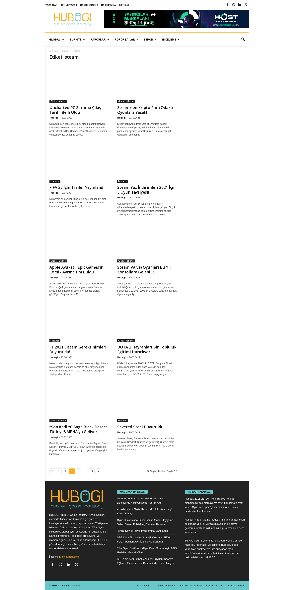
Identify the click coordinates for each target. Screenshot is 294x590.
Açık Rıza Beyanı (236, 585)
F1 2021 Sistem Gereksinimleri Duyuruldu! (77, 349)
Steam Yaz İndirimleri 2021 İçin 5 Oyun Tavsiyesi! (146, 190)
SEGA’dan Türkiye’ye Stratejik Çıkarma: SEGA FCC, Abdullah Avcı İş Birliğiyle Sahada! (144, 539)
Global (56, 40)
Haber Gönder (89, 4)
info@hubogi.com (69, 556)
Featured (54, 181)
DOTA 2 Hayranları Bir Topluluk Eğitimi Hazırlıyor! (146, 349)
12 (91, 471)
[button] (243, 39)
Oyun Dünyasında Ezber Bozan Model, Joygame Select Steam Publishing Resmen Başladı (145, 522)
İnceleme (171, 40)
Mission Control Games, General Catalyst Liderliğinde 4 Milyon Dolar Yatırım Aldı (141, 500)
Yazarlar (51, 4)
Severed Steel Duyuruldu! (141, 427)
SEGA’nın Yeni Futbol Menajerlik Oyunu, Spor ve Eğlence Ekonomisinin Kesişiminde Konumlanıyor (145, 561)
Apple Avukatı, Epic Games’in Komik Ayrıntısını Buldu (76, 270)
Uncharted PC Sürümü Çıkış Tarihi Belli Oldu (75, 110)
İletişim (124, 4)
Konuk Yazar (68, 4)
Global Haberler (58, 101)
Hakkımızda (108, 4)
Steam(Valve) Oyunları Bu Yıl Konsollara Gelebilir (144, 270)
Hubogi (53, 117)
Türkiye (77, 40)
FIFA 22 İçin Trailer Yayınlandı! (77, 187)
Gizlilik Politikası (214, 585)
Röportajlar (126, 40)
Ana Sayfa (53, 50)
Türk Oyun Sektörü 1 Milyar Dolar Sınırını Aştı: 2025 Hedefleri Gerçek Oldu (147, 550)
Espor (150, 40)
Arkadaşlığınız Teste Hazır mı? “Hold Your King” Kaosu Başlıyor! (144, 511)
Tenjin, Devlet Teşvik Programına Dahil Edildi (143, 530)
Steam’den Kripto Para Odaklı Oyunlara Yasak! (145, 110)
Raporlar (100, 40)
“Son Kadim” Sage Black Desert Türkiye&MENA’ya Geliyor (78, 429)
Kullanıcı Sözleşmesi (191, 585)
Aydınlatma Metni (166, 585)
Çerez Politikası (144, 585)
